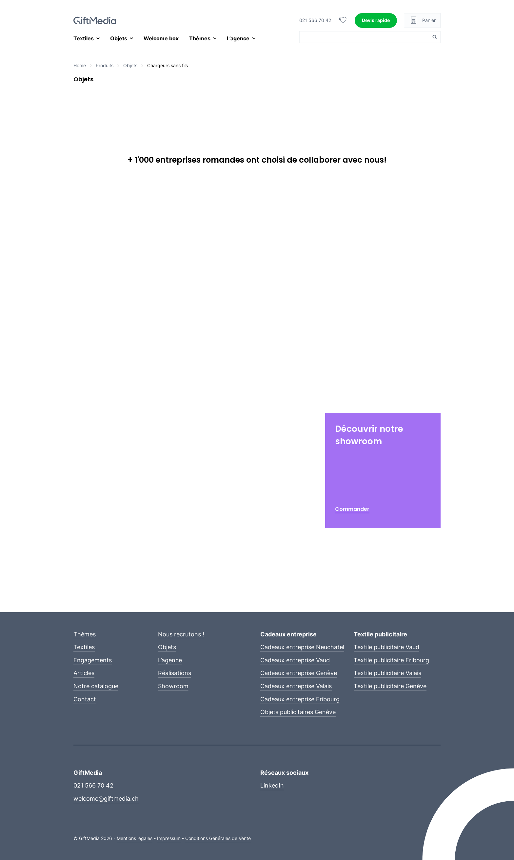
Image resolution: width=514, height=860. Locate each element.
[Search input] (366, 37)
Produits (104, 65)
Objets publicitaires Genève (298, 712)
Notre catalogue (95, 686)
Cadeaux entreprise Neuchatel (302, 647)
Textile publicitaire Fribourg (391, 660)
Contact (84, 699)
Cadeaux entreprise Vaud (295, 660)
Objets (118, 38)
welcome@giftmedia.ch (106, 798)
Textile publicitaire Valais (387, 673)
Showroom (173, 686)
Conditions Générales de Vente (218, 838)
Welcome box (161, 38)
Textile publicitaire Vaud (386, 647)
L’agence (238, 38)
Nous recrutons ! (181, 634)
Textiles (83, 38)
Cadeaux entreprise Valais (296, 686)
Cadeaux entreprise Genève (298, 673)
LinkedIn (272, 785)
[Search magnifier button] (434, 37)
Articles (83, 673)
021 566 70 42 (315, 20)
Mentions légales (134, 838)
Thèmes (199, 38)
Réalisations (174, 673)
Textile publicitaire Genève (390, 686)
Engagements (92, 660)
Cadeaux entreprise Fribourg (300, 699)
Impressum (169, 838)
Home (79, 65)
